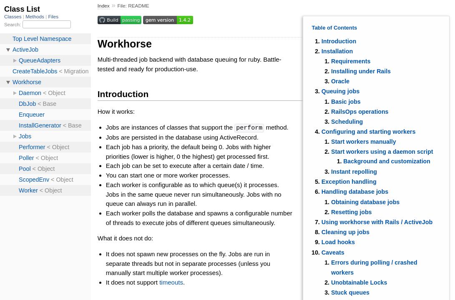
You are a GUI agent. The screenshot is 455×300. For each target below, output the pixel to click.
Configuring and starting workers (369, 131)
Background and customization (386, 161)
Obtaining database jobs (365, 202)
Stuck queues (350, 292)
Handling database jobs (355, 191)
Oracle (340, 81)
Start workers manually (363, 141)
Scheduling (347, 121)
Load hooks (338, 242)
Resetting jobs (351, 212)
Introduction (339, 41)
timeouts (171, 281)
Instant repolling (354, 171)
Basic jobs (346, 101)
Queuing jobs (340, 91)
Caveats (333, 252)
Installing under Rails (361, 71)
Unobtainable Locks (359, 282)
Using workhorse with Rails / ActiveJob (377, 222)
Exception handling (349, 181)
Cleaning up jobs (346, 232)
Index (104, 6)
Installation (337, 51)
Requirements (350, 61)
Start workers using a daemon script (382, 151)
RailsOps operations (360, 111)
